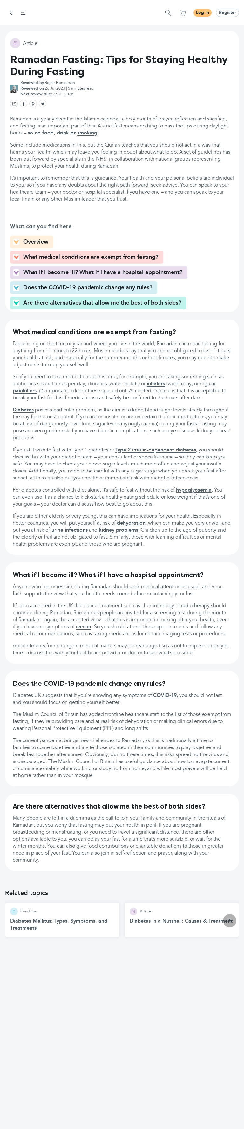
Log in (202, 12)
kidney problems (118, 530)
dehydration (131, 523)
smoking (87, 133)
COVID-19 (165, 695)
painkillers (25, 391)
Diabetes (23, 410)
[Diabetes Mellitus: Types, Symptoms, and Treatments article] (62, 920)
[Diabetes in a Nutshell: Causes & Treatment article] (182, 916)
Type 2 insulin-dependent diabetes (155, 450)
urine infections (69, 530)
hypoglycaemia (194, 490)
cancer (84, 627)
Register (227, 12)
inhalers (156, 384)
